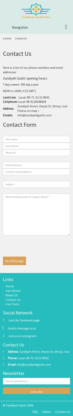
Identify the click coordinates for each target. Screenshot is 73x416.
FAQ (35, 412)
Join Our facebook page (21, 320)
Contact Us (21, 38)
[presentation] (32, 249)
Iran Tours (12, 304)
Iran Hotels (13, 291)
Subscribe (36, 391)
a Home (7, 38)
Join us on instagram (19, 336)
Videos (46, 412)
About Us (12, 295)
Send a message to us (22, 328)
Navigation (20, 27)
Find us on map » (28, 111)
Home (10, 286)
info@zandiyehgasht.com (34, 115)
